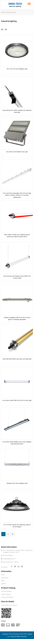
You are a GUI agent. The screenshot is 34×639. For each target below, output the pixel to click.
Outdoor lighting (6, 594)
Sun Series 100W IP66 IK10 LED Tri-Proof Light (17, 400)
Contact (3, 583)
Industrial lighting (11, 12)
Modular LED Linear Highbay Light (17, 483)
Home (3, 12)
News (3, 580)
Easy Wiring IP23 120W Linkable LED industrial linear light (17, 111)
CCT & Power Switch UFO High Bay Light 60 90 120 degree (16, 525)
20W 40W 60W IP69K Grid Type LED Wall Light (17, 359)
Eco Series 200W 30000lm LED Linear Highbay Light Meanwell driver (17, 442)
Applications (4, 577)
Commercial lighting (7, 597)
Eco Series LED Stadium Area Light (17, 151)
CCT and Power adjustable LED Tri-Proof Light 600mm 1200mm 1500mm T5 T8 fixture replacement (17, 194)
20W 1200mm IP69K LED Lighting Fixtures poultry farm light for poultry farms (17, 235)
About (3, 574)
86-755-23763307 (8, 555)
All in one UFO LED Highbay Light (17, 69)
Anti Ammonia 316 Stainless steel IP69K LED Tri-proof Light (17, 277)
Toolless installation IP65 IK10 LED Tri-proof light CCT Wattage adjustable (17, 318)
